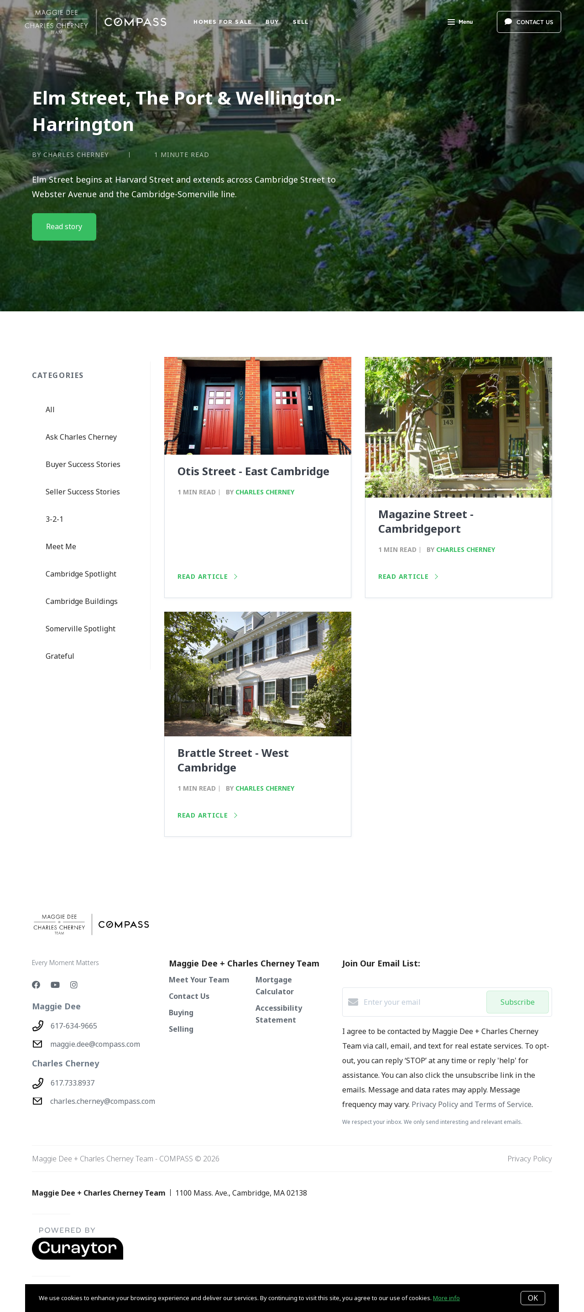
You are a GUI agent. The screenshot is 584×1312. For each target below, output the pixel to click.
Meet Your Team (199, 980)
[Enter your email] (423, 1002)
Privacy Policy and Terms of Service (472, 1104)
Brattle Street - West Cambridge (233, 760)
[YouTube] (55, 984)
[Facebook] (36, 984)
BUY (272, 22)
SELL (300, 22)
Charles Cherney (264, 492)
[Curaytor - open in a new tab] (77, 1258)
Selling (181, 1029)
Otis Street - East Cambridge (253, 470)
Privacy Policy (529, 1159)
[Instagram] (74, 984)
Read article (207, 576)
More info (446, 1298)
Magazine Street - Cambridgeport (426, 521)
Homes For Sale (222, 22)
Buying (181, 1013)
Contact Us (189, 996)
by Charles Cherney (70, 154)
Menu (460, 23)
